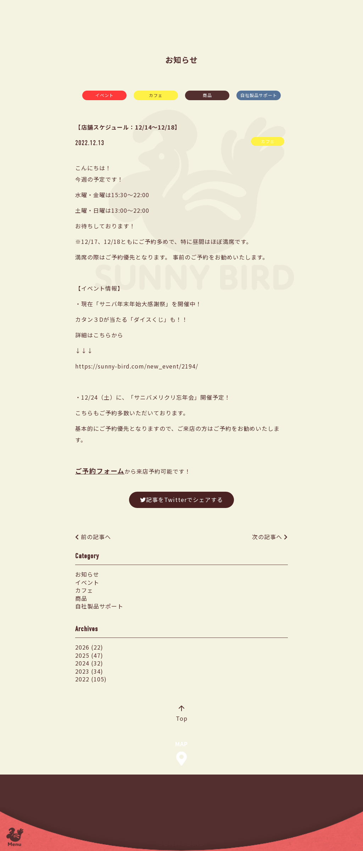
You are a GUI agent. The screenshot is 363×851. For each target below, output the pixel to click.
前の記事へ (96, 536)
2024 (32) (89, 663)
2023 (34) (89, 671)
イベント (104, 95)
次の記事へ (267, 536)
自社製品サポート (258, 95)
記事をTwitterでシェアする (181, 499)
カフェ (156, 95)
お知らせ (87, 574)
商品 (207, 95)
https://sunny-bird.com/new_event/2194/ (136, 366)
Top (182, 714)
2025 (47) (89, 655)
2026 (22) (89, 647)
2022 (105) (91, 679)
